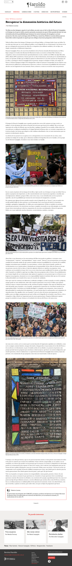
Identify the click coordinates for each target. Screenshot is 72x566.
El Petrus (33, 546)
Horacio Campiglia (24, 546)
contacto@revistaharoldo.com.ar (14, 555)
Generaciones (26, 12)
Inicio (33, 552)
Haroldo (8, 12)
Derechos (45, 12)
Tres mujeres (10, 532)
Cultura (36, 12)
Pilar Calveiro (13, 546)
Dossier (64, 12)
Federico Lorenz (13, 25)
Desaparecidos (41, 546)
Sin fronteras (55, 12)
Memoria (16, 12)
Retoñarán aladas (56, 534)
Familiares (49, 546)
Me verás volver (33, 532)
